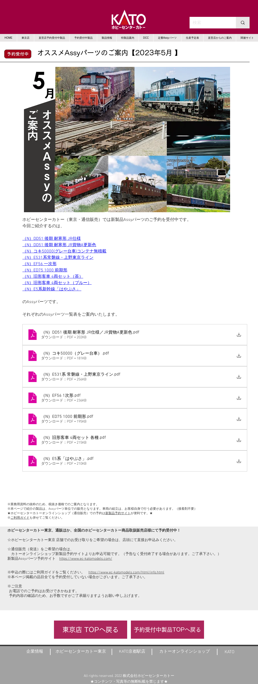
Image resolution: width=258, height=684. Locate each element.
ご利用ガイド (20, 518)
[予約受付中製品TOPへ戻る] (167, 630)
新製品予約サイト (118, 513)
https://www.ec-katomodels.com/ (85, 559)
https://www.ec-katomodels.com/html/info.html (126, 572)
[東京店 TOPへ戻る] (90, 630)
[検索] (209, 22)
